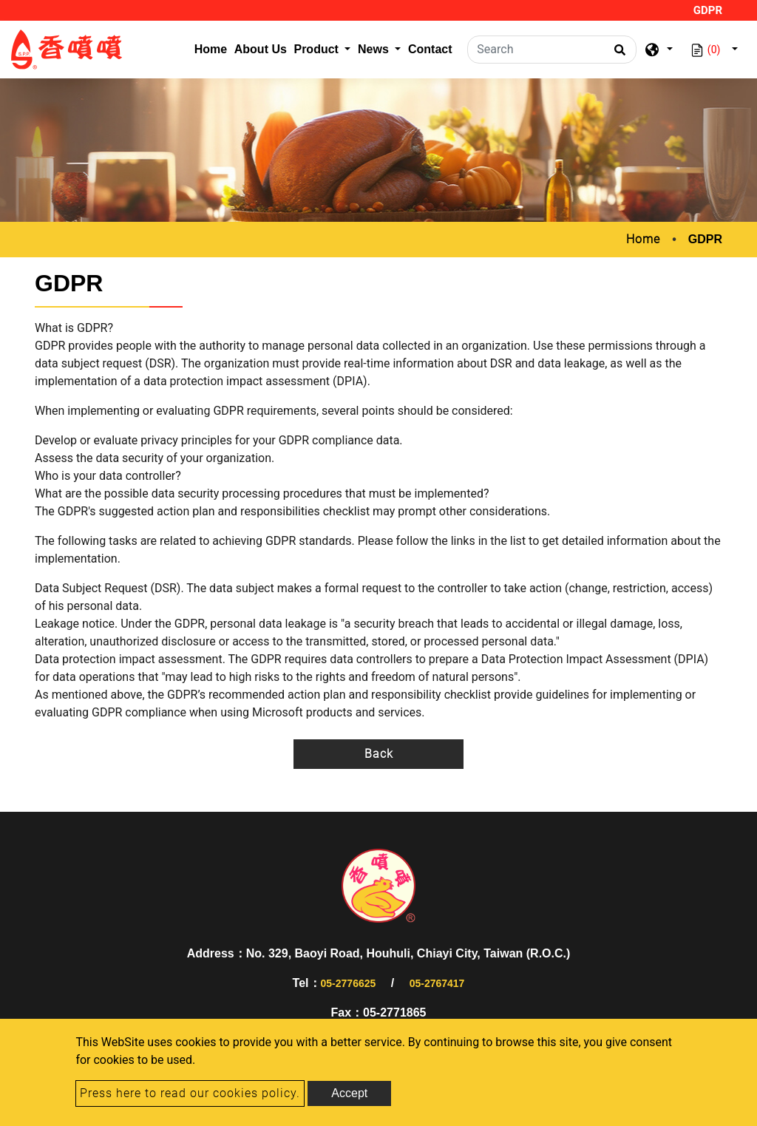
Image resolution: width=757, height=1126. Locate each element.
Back (378, 754)
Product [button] (317, 49)
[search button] (617, 55)
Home (212, 47)
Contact (430, 49)
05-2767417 (437, 983)
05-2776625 (348, 983)
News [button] (375, 49)
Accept (349, 1093)
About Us (260, 49)
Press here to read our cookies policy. (190, 1093)
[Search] (552, 49)
